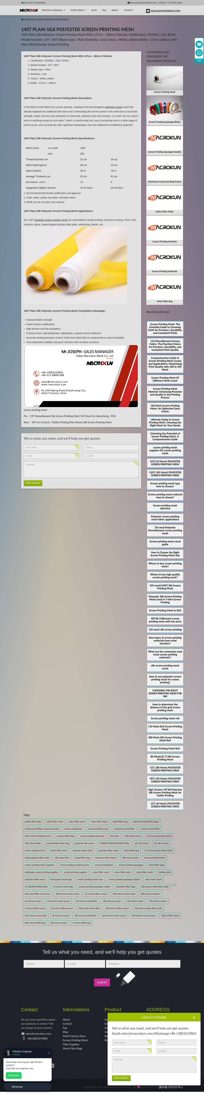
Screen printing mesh (98, 828)
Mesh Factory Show (75, 1037)
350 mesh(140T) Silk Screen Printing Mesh (165, 587)
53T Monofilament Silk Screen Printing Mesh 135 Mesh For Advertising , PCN (73, 416)
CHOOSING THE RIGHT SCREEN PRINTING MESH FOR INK (165, 693)
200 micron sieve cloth (36, 915)
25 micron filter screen (96, 893)
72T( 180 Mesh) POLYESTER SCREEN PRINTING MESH (165, 769)
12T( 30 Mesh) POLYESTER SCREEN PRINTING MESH (165, 805)
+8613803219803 (38, 1040)
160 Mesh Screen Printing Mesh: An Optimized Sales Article (165, 408)
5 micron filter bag (82, 922)
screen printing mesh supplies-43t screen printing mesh (165, 450)
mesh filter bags (156, 865)
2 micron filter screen (35, 908)
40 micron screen (33, 901)
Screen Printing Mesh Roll (165, 748)
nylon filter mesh (55, 821)
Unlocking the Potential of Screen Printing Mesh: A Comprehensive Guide (165, 436)
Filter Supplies (72, 1046)
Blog (65, 1033)
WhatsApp (17, 1086)
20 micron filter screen (62, 908)
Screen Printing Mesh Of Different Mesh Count (165, 379)
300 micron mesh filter (86, 915)
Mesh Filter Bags (73, 1051)
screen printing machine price (74, 865)
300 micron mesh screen (114, 915)
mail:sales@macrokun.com (142, 3)
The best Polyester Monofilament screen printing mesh (165, 530)
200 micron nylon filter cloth (148, 908)
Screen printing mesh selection (165, 507)
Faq (65, 1028)
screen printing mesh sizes (90, 879)
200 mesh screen (59, 922)
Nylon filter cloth (59, 850)
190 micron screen (158, 901)
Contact (162, 3)
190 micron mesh (134, 901)
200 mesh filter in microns (37, 893)
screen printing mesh (35, 410)
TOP (199, 60)
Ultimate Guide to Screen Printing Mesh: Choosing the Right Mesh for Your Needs (165, 422)
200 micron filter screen (117, 908)
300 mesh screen (130, 857)
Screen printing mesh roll (165, 718)
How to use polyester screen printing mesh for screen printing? (165, 679)
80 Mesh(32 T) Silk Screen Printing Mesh (165, 758)
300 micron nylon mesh (124, 893)
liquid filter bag (120, 821)
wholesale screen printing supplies (41, 872)
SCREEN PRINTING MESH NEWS (53, 19)
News (33, 19)
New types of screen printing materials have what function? (165, 640)
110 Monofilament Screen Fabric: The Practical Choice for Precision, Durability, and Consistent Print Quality (165, 345)
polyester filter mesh (83, 850)
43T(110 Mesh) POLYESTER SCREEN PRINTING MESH (165, 463)
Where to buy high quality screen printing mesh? (165, 576)
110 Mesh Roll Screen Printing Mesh (165, 728)
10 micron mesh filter (124, 828)
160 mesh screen (133, 836)
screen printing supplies (75, 872)
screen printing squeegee (131, 865)
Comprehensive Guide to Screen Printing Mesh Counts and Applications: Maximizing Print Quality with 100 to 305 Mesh (165, 363)
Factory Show (175, 3)
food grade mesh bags (61, 879)
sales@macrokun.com (40, 1035)
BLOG (94, 10)
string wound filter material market (42, 828)
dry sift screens (161, 843)
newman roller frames (106, 857)
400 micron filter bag (35, 922)
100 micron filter (33, 843)
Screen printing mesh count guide (165, 543)
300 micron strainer (150, 893)
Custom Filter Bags (66, 836)
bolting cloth (164, 872)
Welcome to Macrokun (33, 3)
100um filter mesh (170, 915)
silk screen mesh (153, 879)
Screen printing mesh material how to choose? (165, 496)
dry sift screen (142, 843)
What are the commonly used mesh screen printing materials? (165, 654)
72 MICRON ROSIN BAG (36, 886)
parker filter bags (33, 821)
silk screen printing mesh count (165, 667)
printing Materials (53, 10)
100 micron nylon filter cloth (155, 886)
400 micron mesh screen (143, 915)
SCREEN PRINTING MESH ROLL (114, 843)
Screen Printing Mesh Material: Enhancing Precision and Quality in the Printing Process (165, 393)
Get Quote (13, 1075)
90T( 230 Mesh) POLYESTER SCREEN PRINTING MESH (165, 780)
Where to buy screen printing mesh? (165, 565)
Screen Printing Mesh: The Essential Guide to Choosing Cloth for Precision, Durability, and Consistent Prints (165, 329)
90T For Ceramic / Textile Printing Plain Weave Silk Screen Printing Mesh (72, 422)
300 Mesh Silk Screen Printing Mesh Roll (165, 739)
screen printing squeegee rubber (95, 886)
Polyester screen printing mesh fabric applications (165, 518)
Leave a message (154, 1017)
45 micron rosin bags (63, 886)
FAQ (104, 10)
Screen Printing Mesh (76, 1042)
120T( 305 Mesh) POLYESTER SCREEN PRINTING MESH (165, 474)
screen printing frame (154, 857)
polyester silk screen (84, 843)
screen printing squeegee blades (124, 879)
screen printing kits (104, 865)
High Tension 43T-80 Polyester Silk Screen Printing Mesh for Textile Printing (165, 792)
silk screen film (62, 857)
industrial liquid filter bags (145, 821)
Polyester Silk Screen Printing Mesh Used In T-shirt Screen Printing (165, 599)
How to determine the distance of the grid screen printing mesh (165, 707)
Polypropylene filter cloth (37, 857)
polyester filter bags (125, 886)
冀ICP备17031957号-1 (171, 1089)
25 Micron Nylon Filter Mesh (158, 850)
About (115, 10)
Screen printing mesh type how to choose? (165, 485)
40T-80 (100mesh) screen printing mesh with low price (165, 620)
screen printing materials (92, 836)
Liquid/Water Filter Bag (57, 843)
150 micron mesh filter (86, 901)
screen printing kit (73, 828)
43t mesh (114, 836)
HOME (27, 19)
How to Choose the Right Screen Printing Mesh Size (165, 554)
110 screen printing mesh (159, 836)
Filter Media (78, 10)
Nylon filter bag (131, 850)
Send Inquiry (33, 483)
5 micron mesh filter (150, 828)
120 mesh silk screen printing (165, 629)
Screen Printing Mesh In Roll (165, 610)
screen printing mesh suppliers (40, 865)
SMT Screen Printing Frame (38, 836)
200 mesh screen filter (89, 908)
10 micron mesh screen (58, 901)
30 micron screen (60, 915)
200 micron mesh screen (68, 893)
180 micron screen (112, 901)
